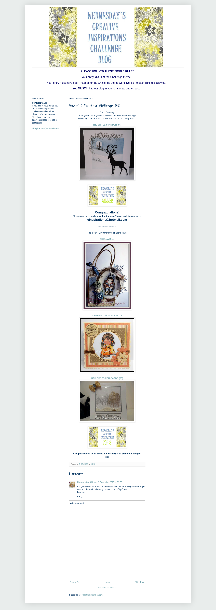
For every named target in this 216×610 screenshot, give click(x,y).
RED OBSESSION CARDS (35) (107, 378)
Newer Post (75, 582)
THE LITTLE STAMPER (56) (107, 125)
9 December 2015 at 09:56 (110, 482)
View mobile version (107, 587)
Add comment (77, 503)
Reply (80, 496)
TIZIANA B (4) (107, 239)
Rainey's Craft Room (87, 482)
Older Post (139, 582)
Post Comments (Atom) (92, 595)
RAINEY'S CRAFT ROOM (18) (107, 315)
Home (107, 582)
